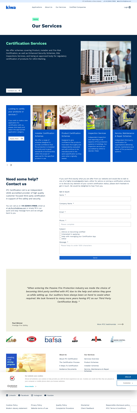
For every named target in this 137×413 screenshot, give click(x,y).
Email (61, 212)
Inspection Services (92, 381)
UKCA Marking (89, 374)
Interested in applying (70, 234)
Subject (62, 229)
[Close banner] (134, 397)
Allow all (116, 400)
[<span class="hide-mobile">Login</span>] (129, 7)
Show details (29, 409)
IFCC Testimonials (66, 376)
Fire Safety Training (92, 385)
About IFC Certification (68, 359)
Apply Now (14, 139)
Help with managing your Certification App (79, 236)
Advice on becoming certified (73, 232)
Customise (116, 406)
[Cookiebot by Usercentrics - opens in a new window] (12, 409)
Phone (62, 221)
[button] (7, 165)
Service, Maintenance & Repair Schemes (96, 370)
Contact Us (63, 383)
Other (64, 239)
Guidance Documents (67, 369)
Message (63, 242)
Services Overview (91, 359)
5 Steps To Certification (68, 366)
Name (62, 195)
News (61, 379)
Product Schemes (91, 362)
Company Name (66, 204)
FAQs (61, 373)
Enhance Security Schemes (95, 378)
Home (35, 19)
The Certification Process (69, 362)
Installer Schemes (91, 366)
